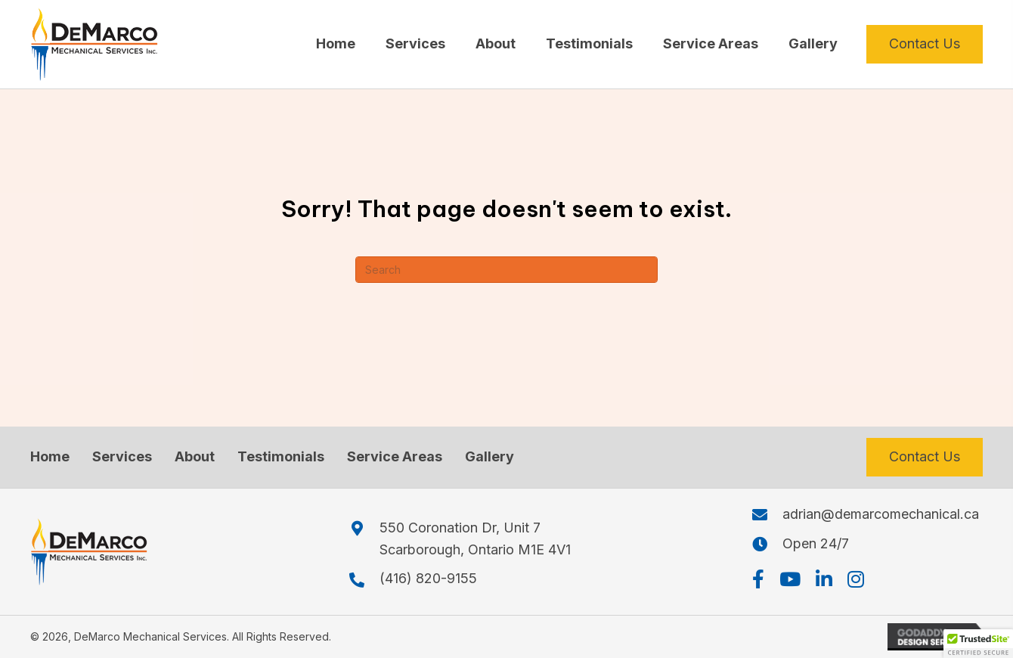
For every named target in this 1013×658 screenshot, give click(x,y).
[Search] (506, 269)
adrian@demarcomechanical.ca (880, 514)
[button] (758, 579)
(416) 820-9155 (428, 578)
